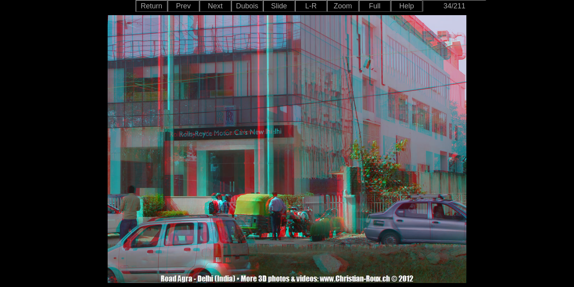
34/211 (454, 6)
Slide (279, 6)
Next (215, 6)
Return (151, 6)
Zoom (343, 6)
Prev (183, 6)
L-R (310, 6)
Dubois (247, 6)
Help (406, 6)
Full (374, 6)
